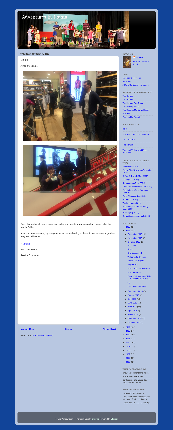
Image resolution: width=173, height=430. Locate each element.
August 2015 (134, 295)
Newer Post (27, 329)
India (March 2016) (131, 166)
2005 (128, 362)
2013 (128, 331)
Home (68, 329)
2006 (128, 358)
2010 (128, 342)
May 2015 (132, 307)
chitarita (139, 57)
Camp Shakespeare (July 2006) (137, 216)
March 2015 (133, 314)
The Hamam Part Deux (133, 103)
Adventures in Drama (44, 17)
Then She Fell (129, 139)
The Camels (128, 96)
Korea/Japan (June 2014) (134, 183)
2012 (128, 335)
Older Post (109, 329)
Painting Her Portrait (132, 117)
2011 (128, 339)
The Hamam (128, 99)
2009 (128, 346)
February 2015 (135, 318)
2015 (128, 231)
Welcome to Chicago (136, 257)
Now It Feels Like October (138, 268)
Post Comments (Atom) (42, 335)
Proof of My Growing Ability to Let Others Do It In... (139, 277)
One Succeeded (134, 253)
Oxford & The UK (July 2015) (135, 176)
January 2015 (134, 322)
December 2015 (135, 234)
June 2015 (133, 303)
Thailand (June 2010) (132, 203)
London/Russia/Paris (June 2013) (137, 187)
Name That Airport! (135, 261)
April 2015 (133, 311)
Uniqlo (130, 249)
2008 (128, 350)
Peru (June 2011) (130, 199)
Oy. (128, 282)
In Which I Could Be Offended (136, 134)
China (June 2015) (131, 179)
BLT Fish (126, 113)
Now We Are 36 (134, 272)
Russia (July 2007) (131, 212)
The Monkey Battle (131, 106)
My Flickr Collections (132, 78)
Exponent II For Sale (136, 286)
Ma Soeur (127, 81)
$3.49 (125, 129)
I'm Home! (131, 245)
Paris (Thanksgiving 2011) (134, 196)
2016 (128, 227)
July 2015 (132, 299)
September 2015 (135, 291)
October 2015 (134, 242)
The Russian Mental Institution (136, 110)
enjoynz (95, 419)
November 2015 (135, 238)
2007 (128, 354)
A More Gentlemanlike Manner (136, 85)
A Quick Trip (132, 264)
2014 (128, 327)
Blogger (114, 419)
